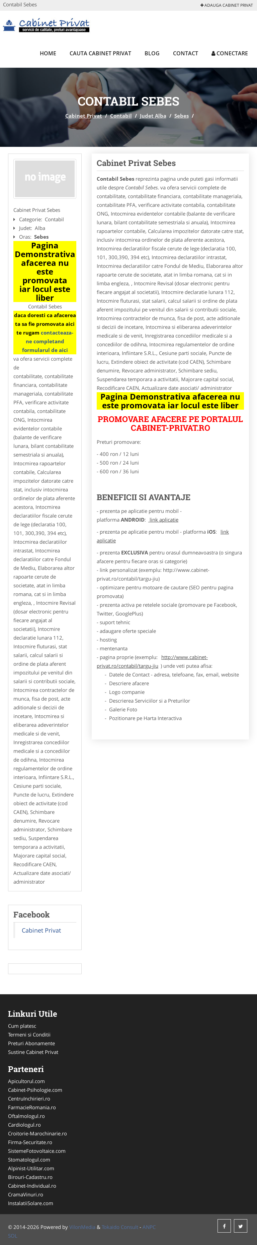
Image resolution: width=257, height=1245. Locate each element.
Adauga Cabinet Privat (226, 5)
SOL (12, 1235)
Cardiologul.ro (24, 1124)
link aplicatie (163, 519)
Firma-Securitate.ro (30, 1142)
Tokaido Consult (120, 1227)
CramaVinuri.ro (25, 1194)
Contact (185, 53)
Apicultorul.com (26, 1081)
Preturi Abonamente (31, 1043)
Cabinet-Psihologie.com (35, 1089)
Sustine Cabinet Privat (33, 1052)
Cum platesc (22, 1025)
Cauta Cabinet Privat (100, 53)
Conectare (229, 53)
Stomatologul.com (29, 1159)
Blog (152, 53)
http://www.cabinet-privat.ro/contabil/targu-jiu (152, 661)
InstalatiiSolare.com (30, 1203)
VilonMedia (82, 1227)
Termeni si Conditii (29, 1034)
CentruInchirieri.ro (29, 1098)
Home (48, 53)
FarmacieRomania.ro (32, 1107)
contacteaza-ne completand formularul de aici (48, 341)
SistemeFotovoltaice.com (37, 1150)
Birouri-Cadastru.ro (30, 1177)
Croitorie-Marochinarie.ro (37, 1133)
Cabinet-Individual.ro (32, 1185)
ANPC (149, 1227)
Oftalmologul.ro (26, 1116)
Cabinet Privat (83, 115)
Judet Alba (153, 115)
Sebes (181, 115)
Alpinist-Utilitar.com (31, 1168)
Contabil (121, 115)
